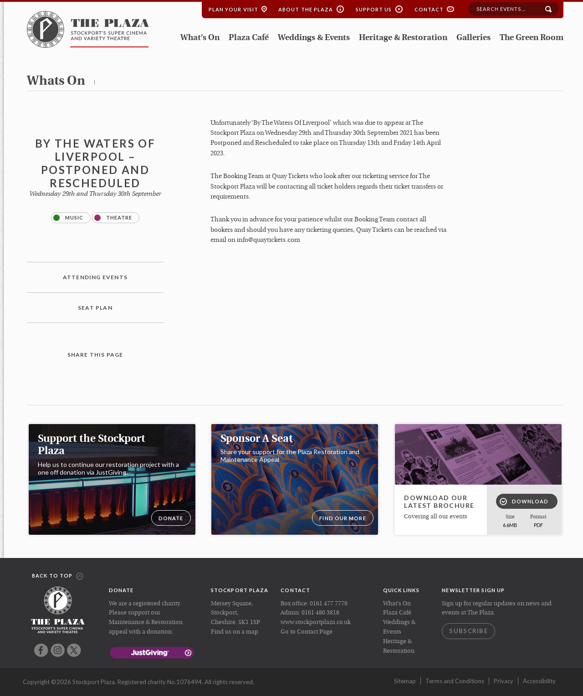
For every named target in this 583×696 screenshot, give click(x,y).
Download (524, 501)
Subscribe (468, 631)
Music (68, 218)
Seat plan (95, 307)
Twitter (74, 650)
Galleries (473, 38)
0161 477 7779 (329, 604)
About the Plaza (305, 9)
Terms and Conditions (454, 681)
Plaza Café (249, 38)
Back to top (57, 576)
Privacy (503, 681)
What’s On (200, 38)
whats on (56, 81)
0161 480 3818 (320, 613)
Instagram (58, 650)
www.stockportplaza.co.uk (316, 622)
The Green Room (531, 38)
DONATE (171, 518)
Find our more (342, 518)
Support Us (374, 9)
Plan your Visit (234, 9)
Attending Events (95, 277)
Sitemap (405, 681)
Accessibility (539, 681)
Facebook (41, 650)
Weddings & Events (314, 38)
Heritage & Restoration (403, 38)
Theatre (113, 218)
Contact (429, 9)
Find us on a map (234, 632)
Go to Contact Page (306, 632)
